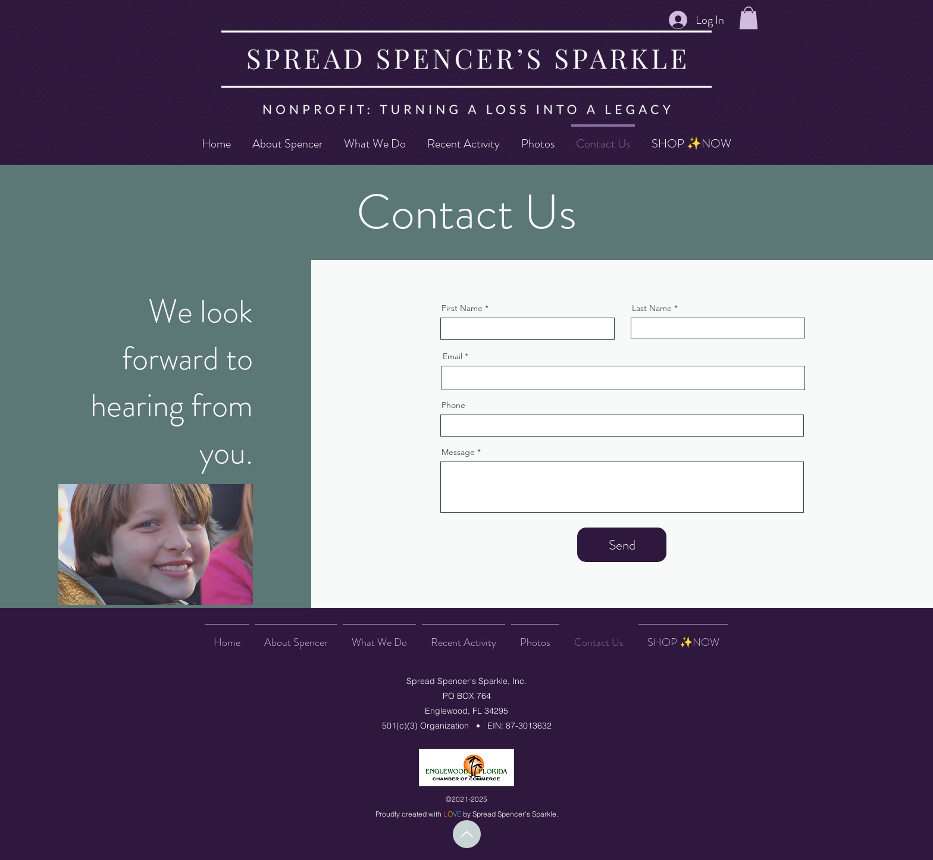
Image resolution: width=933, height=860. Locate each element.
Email (452, 356)
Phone (453, 405)
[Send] (621, 545)
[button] (748, 18)
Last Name (652, 308)
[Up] (467, 834)
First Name (462, 308)
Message (458, 452)
